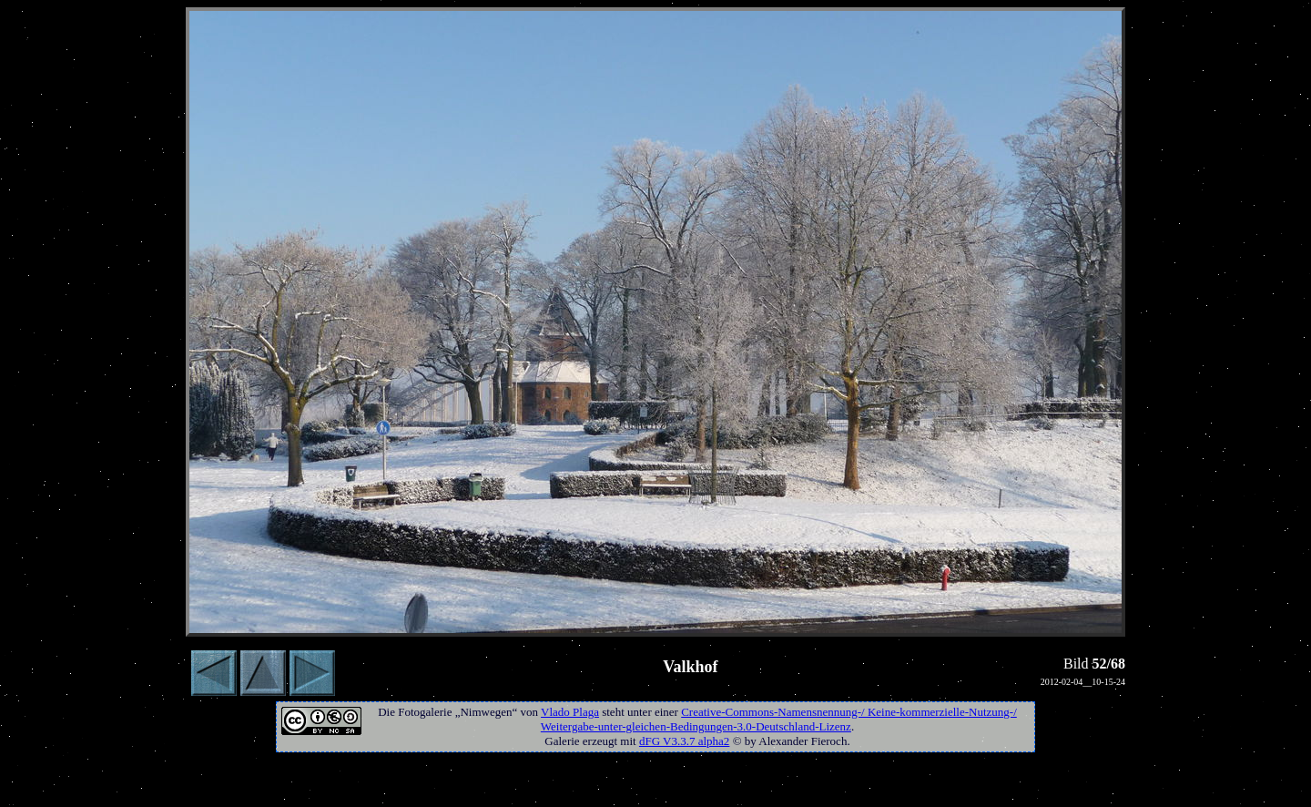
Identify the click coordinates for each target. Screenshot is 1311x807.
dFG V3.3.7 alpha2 (684, 741)
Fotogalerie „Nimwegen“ (457, 712)
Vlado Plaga (570, 712)
